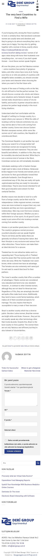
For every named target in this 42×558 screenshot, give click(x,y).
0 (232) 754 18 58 (17, 543)
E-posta (8, 420)
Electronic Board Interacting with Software (18, 496)
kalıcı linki (24, 346)
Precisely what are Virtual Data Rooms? (17, 476)
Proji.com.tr (33, 555)
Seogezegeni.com (20, 555)
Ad (6, 410)
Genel (21, 11)
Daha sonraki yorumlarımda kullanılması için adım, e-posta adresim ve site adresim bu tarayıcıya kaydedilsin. (20, 443)
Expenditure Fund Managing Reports (16, 480)
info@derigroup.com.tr (16, 546)
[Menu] (3, 4)
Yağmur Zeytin (31, 24)
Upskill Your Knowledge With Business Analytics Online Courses (21, 485)
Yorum (7, 391)
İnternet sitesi (9, 430)
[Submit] (38, 463)
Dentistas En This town (11, 492)
